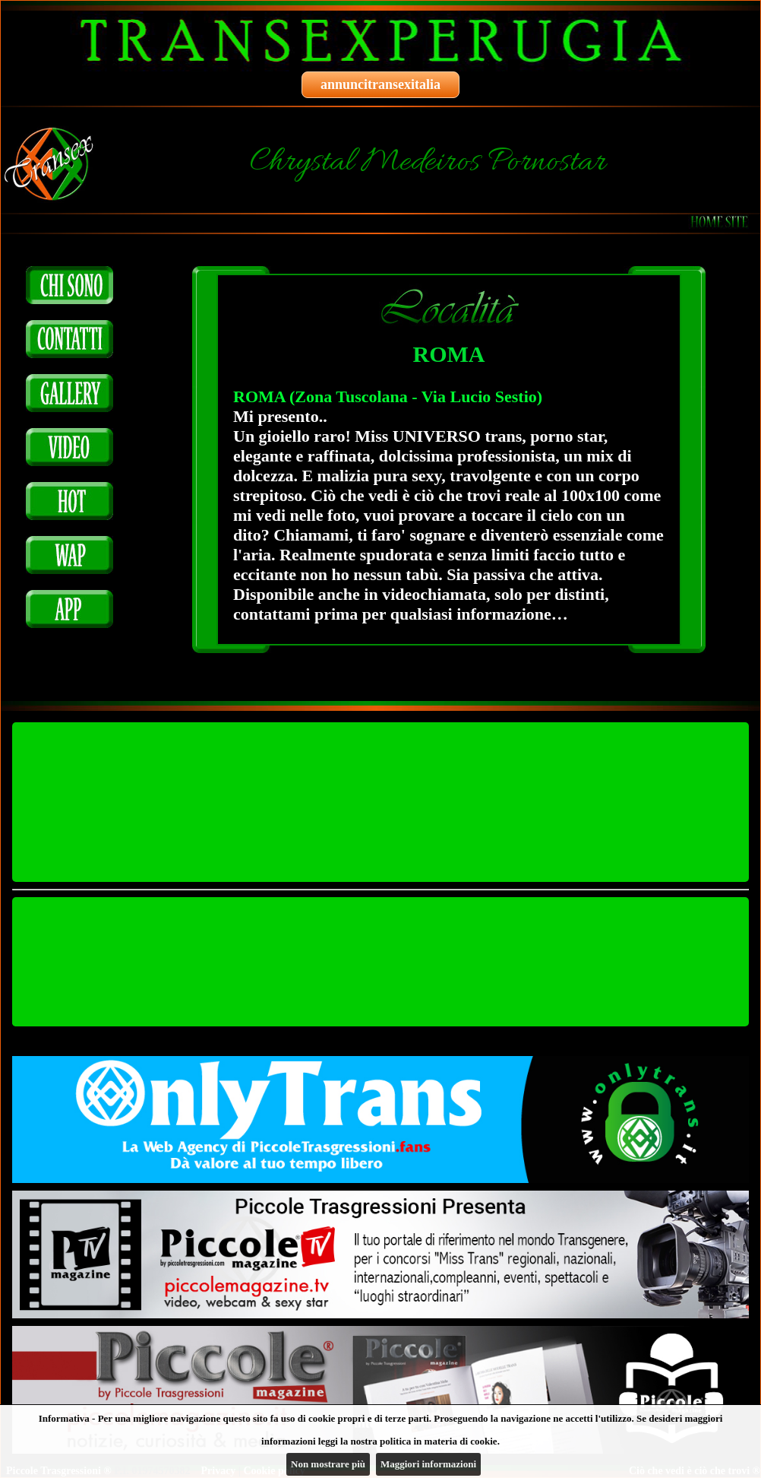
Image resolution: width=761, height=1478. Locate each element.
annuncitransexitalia (380, 84)
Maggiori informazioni (428, 1464)
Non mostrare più (328, 1464)
